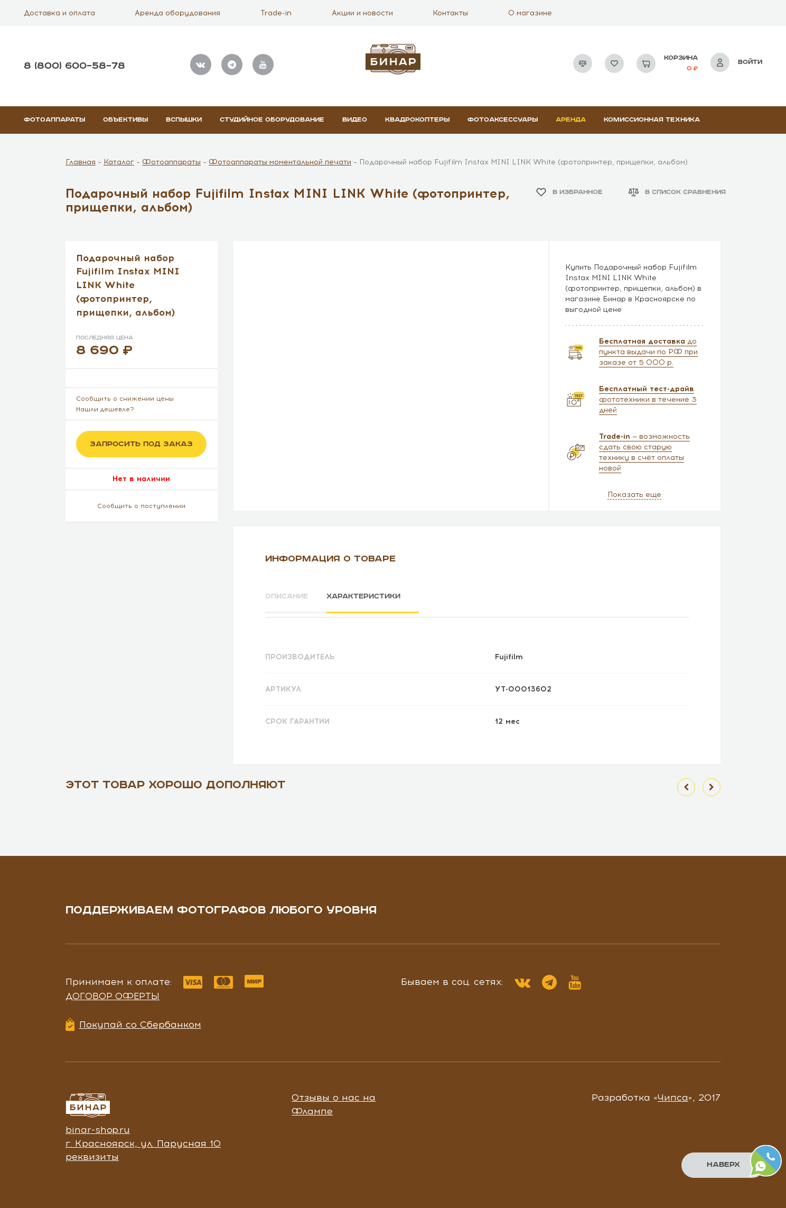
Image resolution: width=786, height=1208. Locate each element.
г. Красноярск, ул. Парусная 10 (143, 1140)
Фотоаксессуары (502, 120)
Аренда (571, 120)
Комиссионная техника (652, 120)
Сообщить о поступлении (141, 506)
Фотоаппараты (54, 120)
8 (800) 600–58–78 (74, 65)
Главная (81, 162)
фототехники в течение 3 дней (648, 399)
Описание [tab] (288, 597)
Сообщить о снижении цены (125, 398)
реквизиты (92, 1153)
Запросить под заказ (141, 444)
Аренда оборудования (177, 12)
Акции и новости (362, 12)
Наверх (723, 1164)
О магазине (530, 12)
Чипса (673, 1094)
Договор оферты (113, 992)
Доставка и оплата (59, 12)
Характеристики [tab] (375, 597)
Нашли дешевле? (105, 409)
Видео (354, 120)
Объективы (125, 120)
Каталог (119, 162)
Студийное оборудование (272, 120)
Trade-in (276, 12)
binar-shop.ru (98, 1126)
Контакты (450, 12)
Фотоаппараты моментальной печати (280, 162)
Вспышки (184, 120)
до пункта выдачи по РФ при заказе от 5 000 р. (648, 352)
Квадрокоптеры (417, 120)
